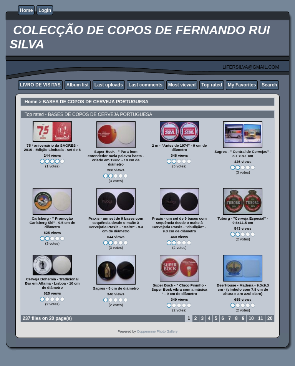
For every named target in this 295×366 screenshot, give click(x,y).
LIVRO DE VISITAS (40, 85)
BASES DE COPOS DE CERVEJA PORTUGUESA (95, 101)
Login (44, 10)
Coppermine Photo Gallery (157, 331)
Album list (77, 85)
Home (26, 10)
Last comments (145, 85)
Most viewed (182, 85)
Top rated (211, 85)
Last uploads (108, 85)
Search (269, 85)
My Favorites (242, 85)
